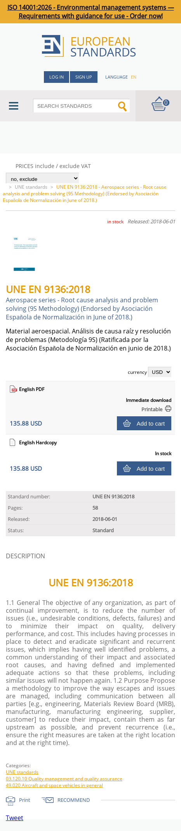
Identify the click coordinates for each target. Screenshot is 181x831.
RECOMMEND (73, 799)
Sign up (83, 77)
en (133, 77)
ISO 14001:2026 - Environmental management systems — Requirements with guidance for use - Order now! (90, 11)
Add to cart (151, 423)
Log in (56, 77)
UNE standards (31, 187)
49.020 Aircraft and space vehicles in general (54, 785)
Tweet (14, 817)
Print (24, 799)
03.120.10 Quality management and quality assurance (64, 778)
